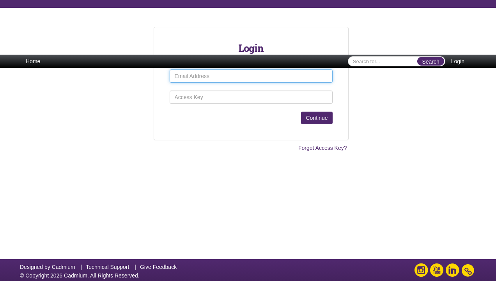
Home (33, 61)
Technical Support (107, 267)
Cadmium (63, 267)
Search (430, 62)
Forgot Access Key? (322, 148)
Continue (317, 118)
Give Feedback (158, 267)
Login (457, 61)
